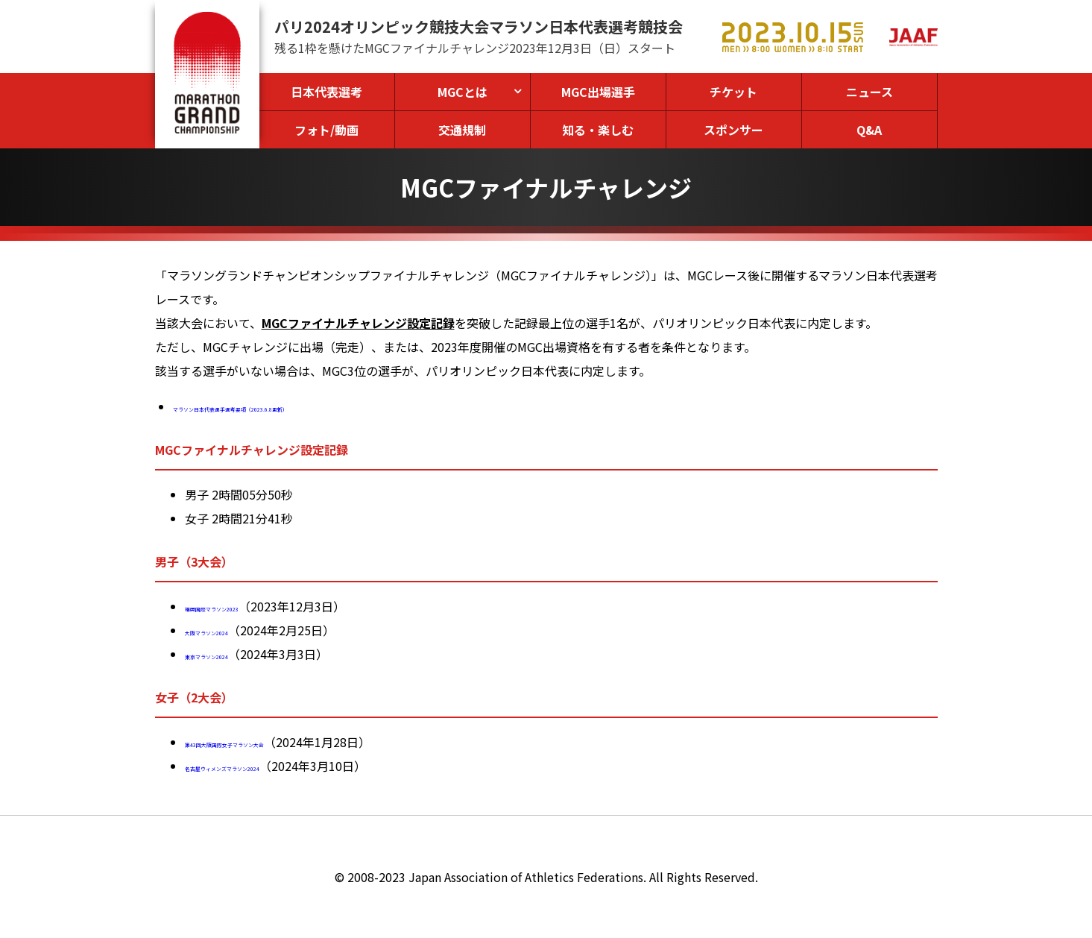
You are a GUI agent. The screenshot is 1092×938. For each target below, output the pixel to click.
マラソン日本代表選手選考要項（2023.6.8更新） (303, 406)
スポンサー (733, 130)
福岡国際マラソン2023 (246, 606)
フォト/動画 (326, 130)
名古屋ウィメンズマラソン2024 (270, 766)
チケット (733, 92)
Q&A (869, 130)
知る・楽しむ (598, 130)
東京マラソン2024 (234, 654)
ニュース (869, 92)
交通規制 (462, 130)
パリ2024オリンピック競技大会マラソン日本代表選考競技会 (478, 26)
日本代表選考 (326, 92)
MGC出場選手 (598, 92)
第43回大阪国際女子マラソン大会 (275, 742)
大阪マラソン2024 (234, 630)
